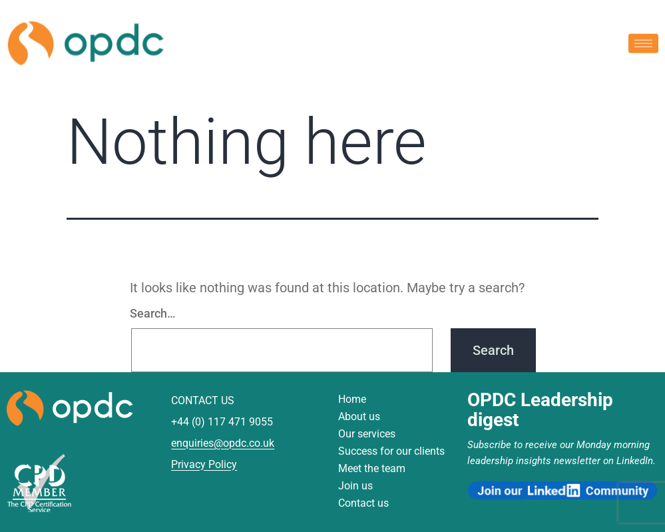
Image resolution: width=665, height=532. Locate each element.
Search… (153, 313)
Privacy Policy (204, 464)
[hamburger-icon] (643, 42)
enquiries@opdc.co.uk (222, 443)
